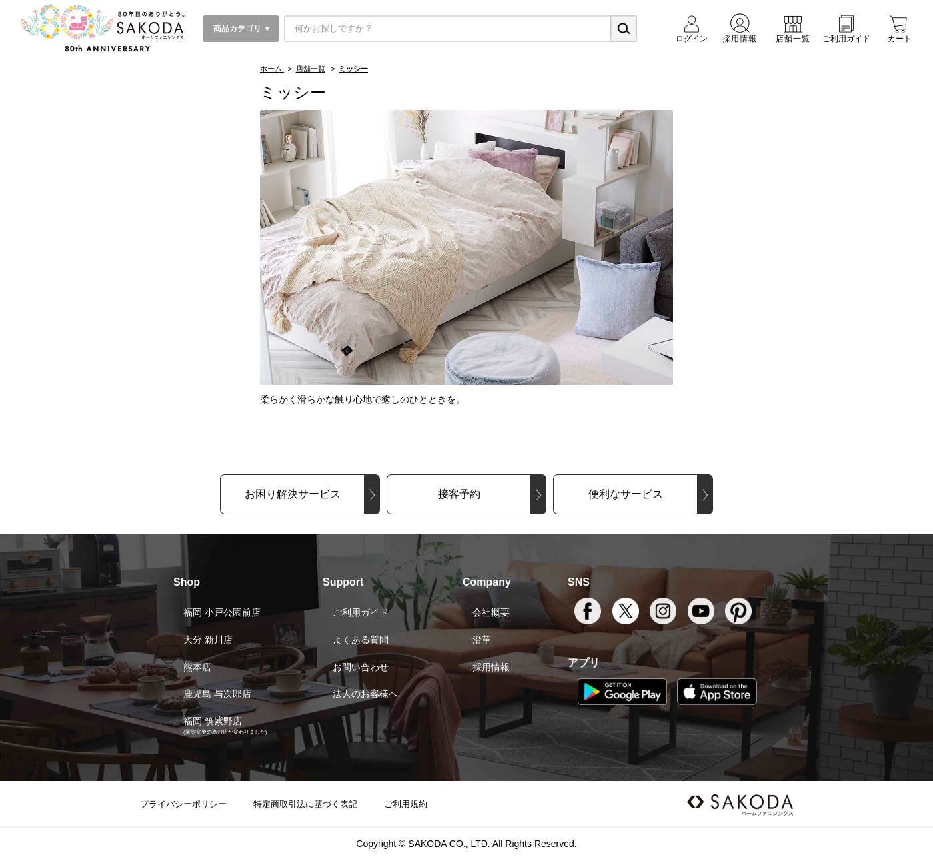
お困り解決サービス (293, 494)
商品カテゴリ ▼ (241, 28)
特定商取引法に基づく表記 (305, 804)
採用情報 (491, 667)
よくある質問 (361, 639)
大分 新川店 (208, 639)
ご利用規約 (405, 804)
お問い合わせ (361, 667)
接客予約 (459, 494)
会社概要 (491, 612)
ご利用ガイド (361, 612)
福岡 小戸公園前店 (222, 612)
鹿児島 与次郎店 (217, 693)
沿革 (481, 639)
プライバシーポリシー (183, 804)
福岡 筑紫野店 (212, 721)
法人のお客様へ (365, 693)
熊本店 (197, 667)
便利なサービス (625, 494)
